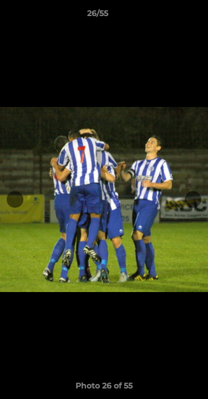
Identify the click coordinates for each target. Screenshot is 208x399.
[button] (168, 16)
